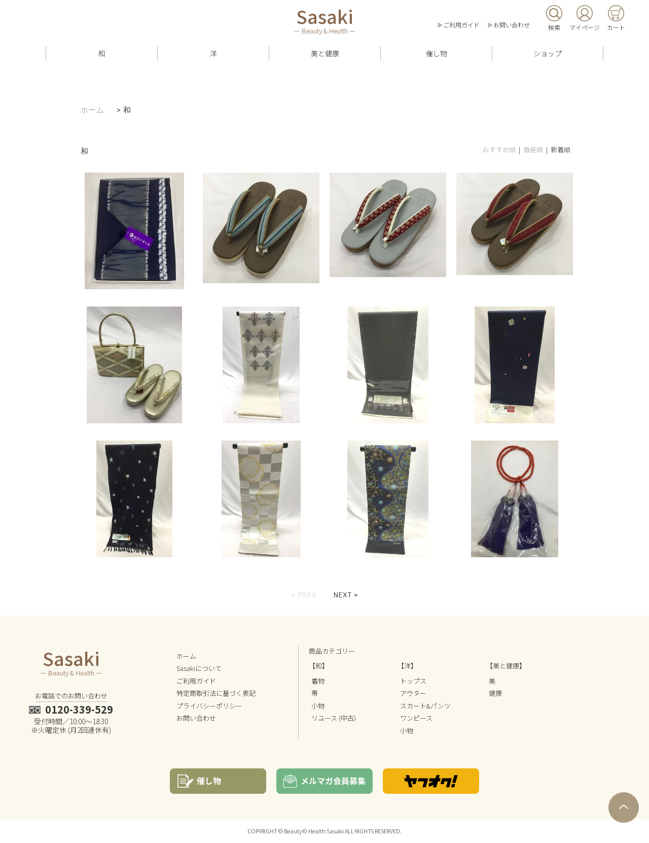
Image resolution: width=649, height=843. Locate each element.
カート (616, 27)
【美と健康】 (506, 665)
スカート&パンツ (425, 706)
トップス (413, 681)
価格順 (533, 149)
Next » (345, 594)
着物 (317, 681)
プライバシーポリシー (209, 706)
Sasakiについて (199, 668)
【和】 (319, 665)
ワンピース (416, 718)
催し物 (436, 53)
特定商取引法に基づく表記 (216, 693)
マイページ (584, 27)
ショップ (547, 53)
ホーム (92, 110)
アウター (413, 693)
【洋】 (407, 665)
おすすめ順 (499, 149)
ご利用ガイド (461, 24)
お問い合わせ (511, 24)
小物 (317, 706)
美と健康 (325, 53)
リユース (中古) (333, 718)
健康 (495, 693)
